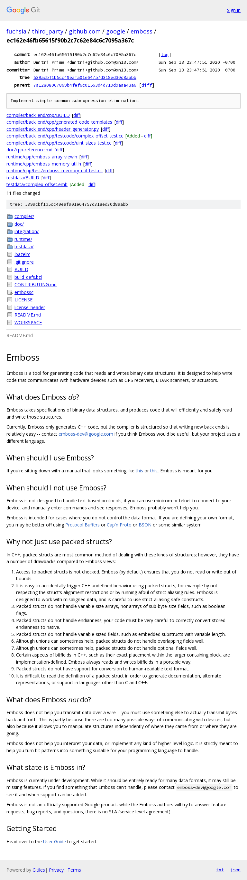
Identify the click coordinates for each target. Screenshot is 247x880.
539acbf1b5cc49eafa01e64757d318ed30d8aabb (84, 77)
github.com (85, 31)
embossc (23, 292)
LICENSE (23, 300)
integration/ (26, 231)
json (235, 870)
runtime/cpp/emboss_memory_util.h (43, 164)
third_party (47, 31)
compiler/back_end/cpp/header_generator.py (52, 129)
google (115, 31)
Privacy (56, 870)
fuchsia (16, 31)
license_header (29, 307)
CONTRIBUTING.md (35, 284)
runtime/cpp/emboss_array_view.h (41, 157)
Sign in (234, 10)
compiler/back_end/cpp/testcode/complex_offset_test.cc (64, 136)
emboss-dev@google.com (86, 434)
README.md (27, 315)
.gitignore (24, 262)
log (165, 54)
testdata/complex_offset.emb (37, 184)
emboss (141, 31)
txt (220, 870)
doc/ (19, 224)
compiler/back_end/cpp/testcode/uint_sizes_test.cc (58, 143)
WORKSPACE (28, 322)
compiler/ (24, 216)
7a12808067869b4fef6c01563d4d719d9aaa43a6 (84, 85)
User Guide (54, 841)
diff (147, 85)
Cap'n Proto (119, 525)
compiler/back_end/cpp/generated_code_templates (59, 122)
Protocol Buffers (82, 525)
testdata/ (23, 246)
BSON (145, 525)
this (139, 471)
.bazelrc (22, 254)
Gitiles (38, 870)
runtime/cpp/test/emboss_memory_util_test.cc (54, 170)
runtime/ (23, 239)
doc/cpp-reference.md (29, 150)
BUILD (21, 269)
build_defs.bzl (28, 277)
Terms (74, 870)
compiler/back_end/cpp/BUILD (38, 115)
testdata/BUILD (22, 178)
